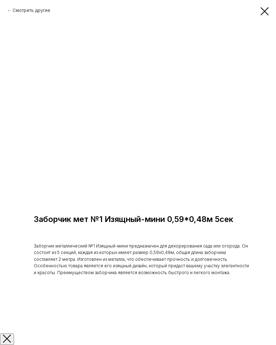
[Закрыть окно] (7, 339)
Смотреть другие (31, 10)
